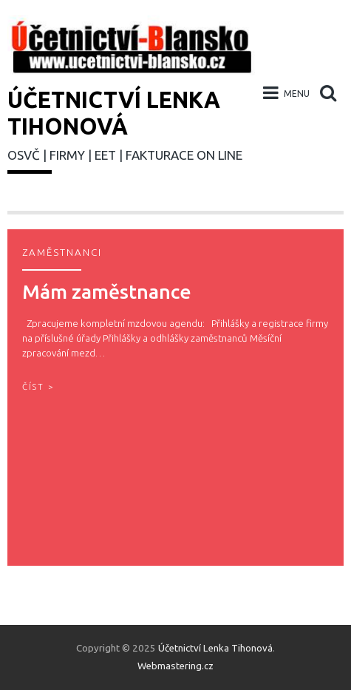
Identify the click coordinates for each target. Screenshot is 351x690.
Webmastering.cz (175, 666)
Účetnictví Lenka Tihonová (215, 648)
